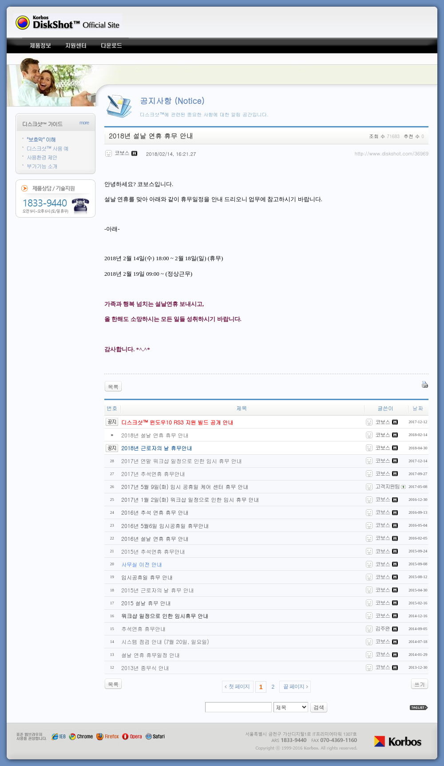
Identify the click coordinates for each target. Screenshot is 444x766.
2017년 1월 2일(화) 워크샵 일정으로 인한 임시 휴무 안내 (190, 499)
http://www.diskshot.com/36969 (391, 153)
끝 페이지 (293, 686)
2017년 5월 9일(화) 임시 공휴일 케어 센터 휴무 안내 (184, 486)
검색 (318, 707)
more (84, 122)
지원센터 (75, 45)
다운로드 (111, 45)
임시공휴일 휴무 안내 (147, 577)
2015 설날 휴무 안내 (146, 603)
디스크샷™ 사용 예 (47, 148)
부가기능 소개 (42, 166)
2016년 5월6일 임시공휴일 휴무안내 (165, 525)
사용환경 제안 (42, 157)
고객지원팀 (385, 486)
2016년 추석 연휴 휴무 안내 (155, 512)
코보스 (382, 460)
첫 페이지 (239, 686)
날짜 (417, 408)
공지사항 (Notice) (172, 100)
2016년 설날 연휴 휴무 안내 (155, 538)
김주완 (382, 628)
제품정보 (40, 45)
